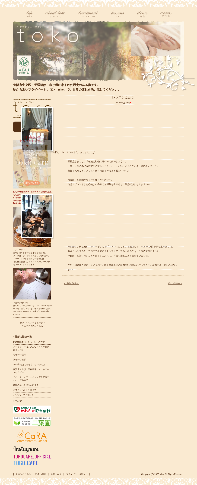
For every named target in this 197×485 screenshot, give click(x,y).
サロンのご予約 (23, 474)
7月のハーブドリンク (23, 395)
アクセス (166, 14)
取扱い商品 (40, 474)
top (29, 14)
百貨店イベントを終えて (24, 390)
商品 (142, 14)
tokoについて (55, 14)
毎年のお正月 (19, 354)
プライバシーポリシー (76, 474)
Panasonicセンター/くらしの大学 (29, 342)
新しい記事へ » (175, 283)
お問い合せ (56, 474)
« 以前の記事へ (71, 283)
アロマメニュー (88, 14)
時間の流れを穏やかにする (26, 385)
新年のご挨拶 (19, 359)
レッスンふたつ (123, 97)
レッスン (117, 14)
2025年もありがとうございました (29, 364)
